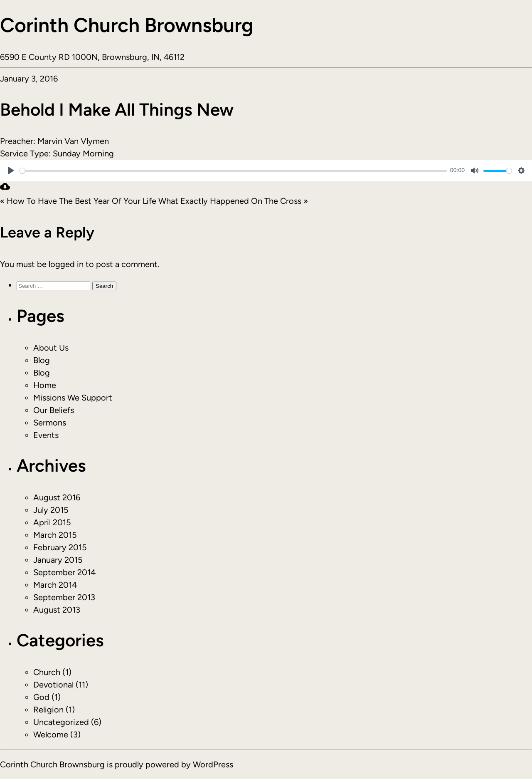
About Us (51, 348)
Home (44, 385)
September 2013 (64, 597)
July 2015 (51, 510)
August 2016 (56, 497)
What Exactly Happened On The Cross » (233, 201)
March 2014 (55, 585)
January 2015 (58, 560)
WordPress (213, 764)
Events (46, 435)
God (41, 697)
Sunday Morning (83, 153)
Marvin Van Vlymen (73, 141)
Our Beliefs (53, 410)
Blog (41, 360)
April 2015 (52, 522)
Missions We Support (72, 398)
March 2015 (55, 535)
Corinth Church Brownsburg (127, 25)
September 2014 (64, 572)
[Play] (10, 170)
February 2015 (60, 547)
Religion (48, 710)
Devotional (53, 685)
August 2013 (56, 610)
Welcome (50, 734)
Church (46, 672)
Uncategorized (61, 722)
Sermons (49, 423)
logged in (66, 264)
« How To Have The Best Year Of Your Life (78, 201)
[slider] (233, 171)
